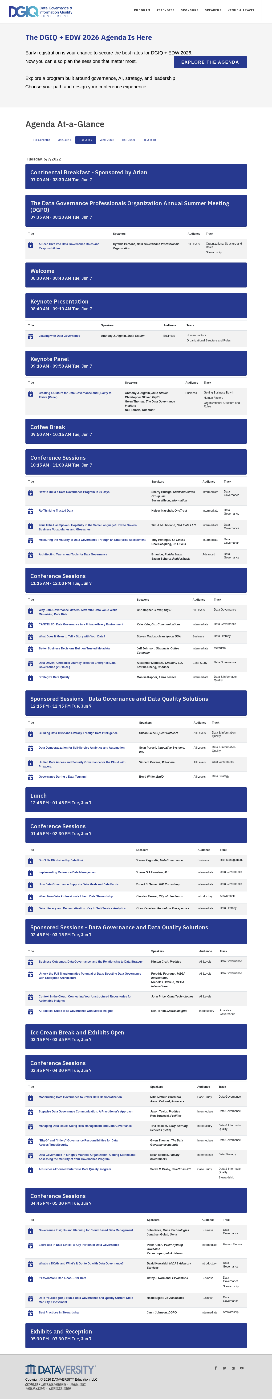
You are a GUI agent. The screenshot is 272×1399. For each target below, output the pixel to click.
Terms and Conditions (53, 1383)
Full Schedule (41, 140)
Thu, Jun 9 (128, 140)
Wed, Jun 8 (107, 140)
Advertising (31, 1383)
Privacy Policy (77, 1383)
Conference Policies (60, 1387)
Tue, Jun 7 (85, 140)
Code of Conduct (35, 1387)
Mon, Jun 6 (64, 140)
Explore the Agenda (210, 62)
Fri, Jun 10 (149, 140)
